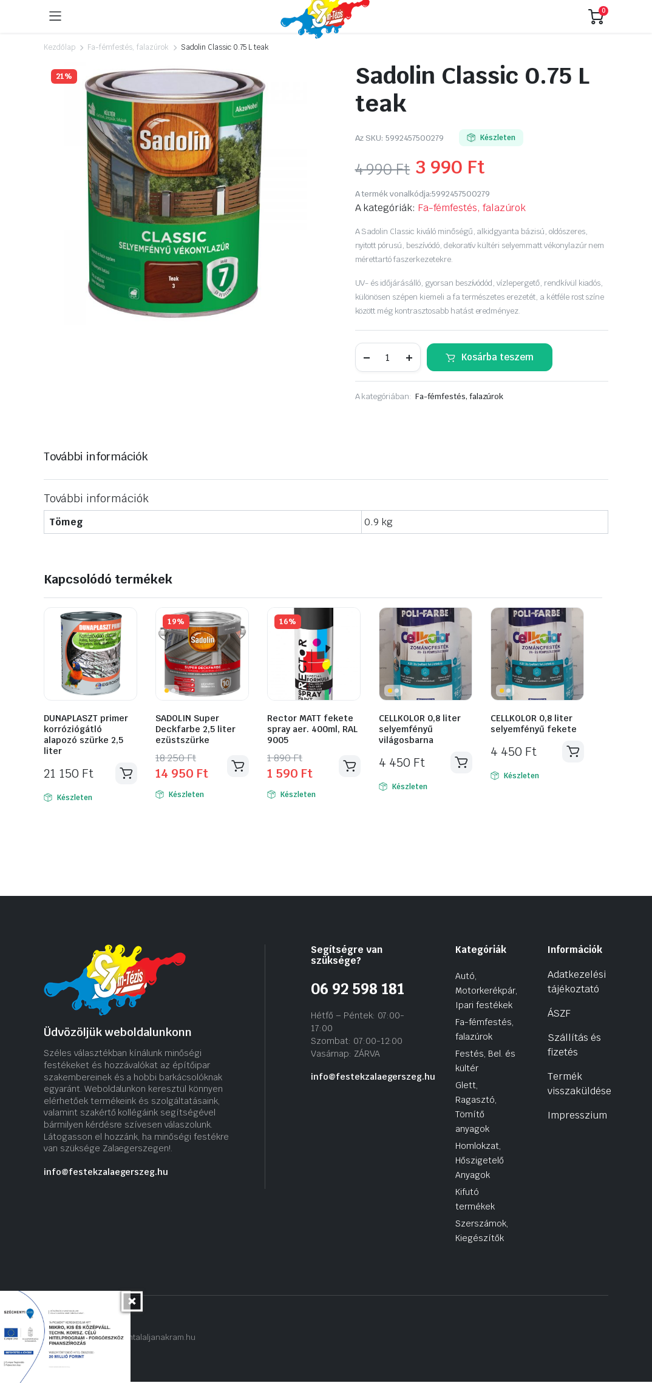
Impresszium (577, 1116)
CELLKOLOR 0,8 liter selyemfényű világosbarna (420, 729)
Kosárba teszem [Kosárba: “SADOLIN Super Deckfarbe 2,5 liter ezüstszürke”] (237, 766)
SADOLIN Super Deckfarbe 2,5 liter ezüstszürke (195, 729)
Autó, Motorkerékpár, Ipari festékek (486, 992)
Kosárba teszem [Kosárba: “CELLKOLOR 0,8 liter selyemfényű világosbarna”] (460, 763)
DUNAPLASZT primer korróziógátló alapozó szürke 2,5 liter (86, 734)
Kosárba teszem (497, 357)
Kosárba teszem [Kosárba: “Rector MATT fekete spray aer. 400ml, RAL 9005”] (349, 766)
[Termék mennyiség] (388, 357)
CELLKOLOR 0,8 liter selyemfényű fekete (534, 724)
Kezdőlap (59, 47)
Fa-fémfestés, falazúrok (128, 47)
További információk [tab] (96, 456)
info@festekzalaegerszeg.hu (106, 1172)
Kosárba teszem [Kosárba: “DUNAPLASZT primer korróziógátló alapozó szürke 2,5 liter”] (125, 774)
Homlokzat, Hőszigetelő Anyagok (479, 1162)
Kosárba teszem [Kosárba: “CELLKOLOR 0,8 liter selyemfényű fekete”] (572, 752)
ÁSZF (559, 1014)
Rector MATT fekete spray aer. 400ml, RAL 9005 (312, 729)
